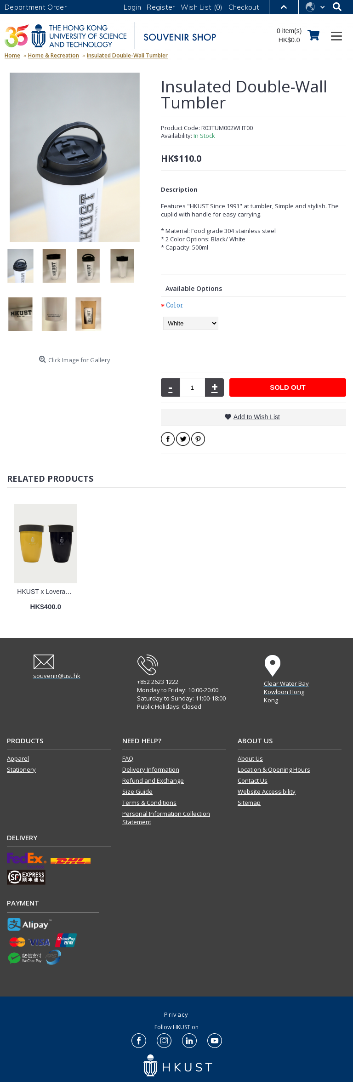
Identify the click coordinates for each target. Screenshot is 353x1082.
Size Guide (137, 791)
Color (174, 305)
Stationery (21, 769)
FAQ (127, 758)
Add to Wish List (256, 417)
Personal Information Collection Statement (166, 817)
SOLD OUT (288, 387)
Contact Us (253, 780)
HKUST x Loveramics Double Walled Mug (47, 591)
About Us (250, 758)
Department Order (36, 7)
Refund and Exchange (153, 780)
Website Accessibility (267, 791)
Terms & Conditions (149, 802)
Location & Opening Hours (274, 769)
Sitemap (249, 802)
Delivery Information (150, 769)
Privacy (176, 1014)
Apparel (18, 758)
